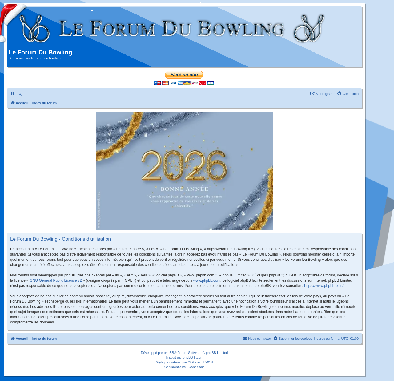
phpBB (169, 353)
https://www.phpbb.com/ (323, 286)
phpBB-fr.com (193, 357)
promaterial (172, 362)
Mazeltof (197, 362)
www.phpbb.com (206, 280)
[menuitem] (16, 93)
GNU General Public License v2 (56, 280)
